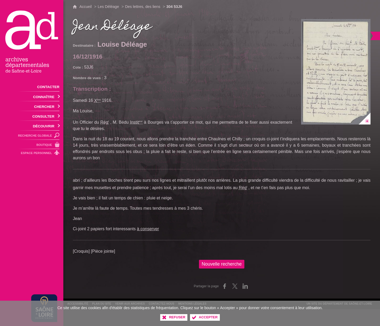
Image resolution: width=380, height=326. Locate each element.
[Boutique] (31, 144)
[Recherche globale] (31, 135)
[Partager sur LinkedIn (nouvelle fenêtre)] (245, 286)
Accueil (85, 6)
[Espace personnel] (31, 154)
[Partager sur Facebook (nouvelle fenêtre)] (224, 286)
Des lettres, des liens (142, 6)
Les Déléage (108, 6)
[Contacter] (31, 86)
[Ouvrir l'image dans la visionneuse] (335, 71)
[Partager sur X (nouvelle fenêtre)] (234, 286)
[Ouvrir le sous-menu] (31, 96)
